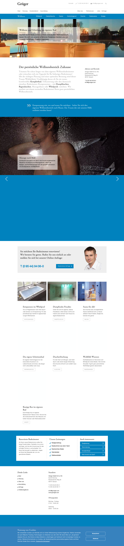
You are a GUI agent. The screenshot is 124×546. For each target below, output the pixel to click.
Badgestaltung (56, 443)
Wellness (21, 16)
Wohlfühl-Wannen (91, 356)
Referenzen (90, 11)
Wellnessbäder (56, 455)
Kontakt (71, 3)
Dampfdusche (50, 16)
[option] (62, 146)
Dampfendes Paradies (62, 306)
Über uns (80, 11)
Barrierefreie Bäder (58, 449)
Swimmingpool (71, 16)
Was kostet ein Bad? (88, 454)
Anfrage (104, 11)
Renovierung (86, 447)
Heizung (25, 11)
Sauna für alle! (89, 306)
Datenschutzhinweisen (43, 541)
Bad (19, 11)
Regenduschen (25, 86)
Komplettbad (35, 81)
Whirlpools (54, 86)
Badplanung (85, 443)
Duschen (57, 369)
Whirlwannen (28, 319)
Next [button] (117, 179)
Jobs (98, 11)
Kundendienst (34, 11)
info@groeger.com (97, 3)
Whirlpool (39, 16)
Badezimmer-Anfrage (64, 266)
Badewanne (93, 16)
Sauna (61, 16)
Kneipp (103, 16)
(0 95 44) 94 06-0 (33, 266)
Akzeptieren (95, 533)
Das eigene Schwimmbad (33, 356)
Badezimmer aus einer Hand (61, 446)
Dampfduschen (62, 84)
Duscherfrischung (60, 356)
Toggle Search (106, 3)
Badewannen (88, 369)
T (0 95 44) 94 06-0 (82, 3)
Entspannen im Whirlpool (34, 306)
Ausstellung (43, 11)
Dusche (82, 16)
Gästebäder (55, 452)
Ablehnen (95, 538)
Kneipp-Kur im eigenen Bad (33, 408)
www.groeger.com (54, 492)
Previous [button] (6, 179)
